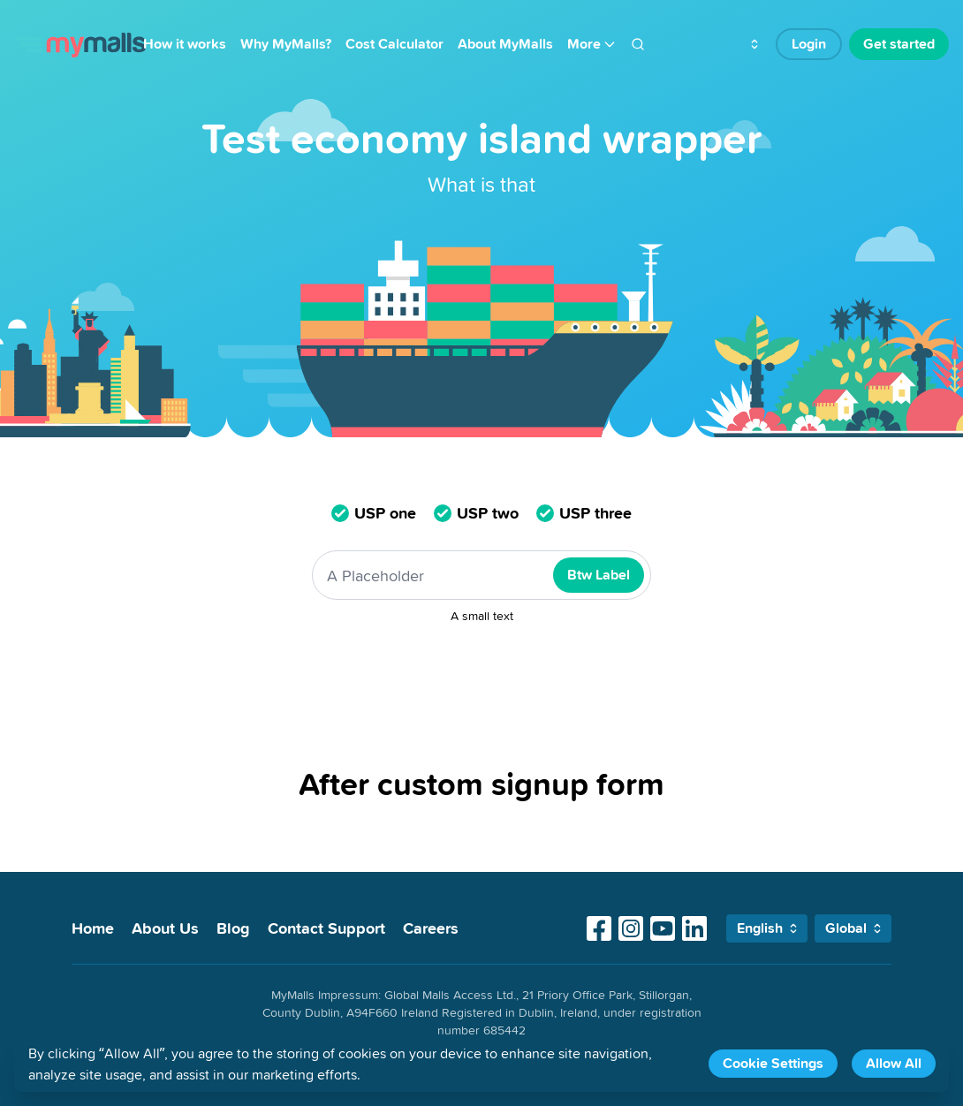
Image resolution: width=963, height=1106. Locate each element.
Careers (431, 928)
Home (93, 928)
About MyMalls (505, 44)
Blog (233, 928)
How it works (184, 44)
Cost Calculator (394, 44)
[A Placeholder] (481, 575)
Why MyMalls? (285, 44)
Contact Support (326, 928)
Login (809, 44)
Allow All (893, 1063)
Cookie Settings (773, 1063)
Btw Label (598, 574)
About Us (165, 928)
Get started (899, 44)
